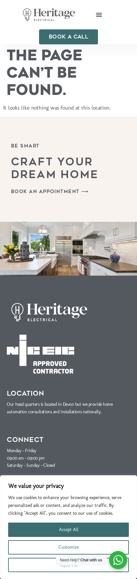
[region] (68, 527)
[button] (99, 15)
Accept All (68, 529)
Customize (69, 547)
